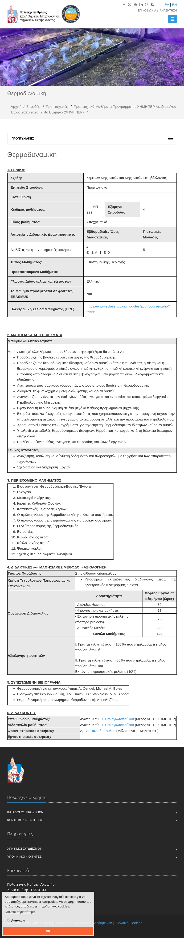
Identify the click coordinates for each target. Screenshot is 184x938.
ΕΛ (166, 5)
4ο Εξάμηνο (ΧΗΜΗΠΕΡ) (64, 112)
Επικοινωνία (147, 10)
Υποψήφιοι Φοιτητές (24, 856)
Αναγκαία (16, 920)
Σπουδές (33, 107)
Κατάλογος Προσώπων (25, 812)
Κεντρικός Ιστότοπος (25, 820)
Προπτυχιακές (57, 107)
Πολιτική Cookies (129, 923)
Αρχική (16, 107)
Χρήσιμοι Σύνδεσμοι (24, 848)
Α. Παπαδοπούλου (101, 731)
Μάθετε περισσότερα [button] (20, 912)
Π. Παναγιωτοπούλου (117, 719)
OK (48, 931)
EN (174, 5)
